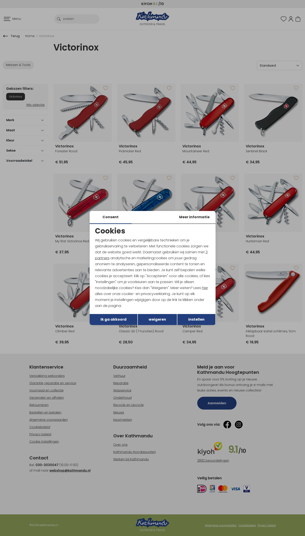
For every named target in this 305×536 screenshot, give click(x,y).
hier (205, 287)
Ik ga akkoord (113, 319)
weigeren (157, 319)
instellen (196, 319)
